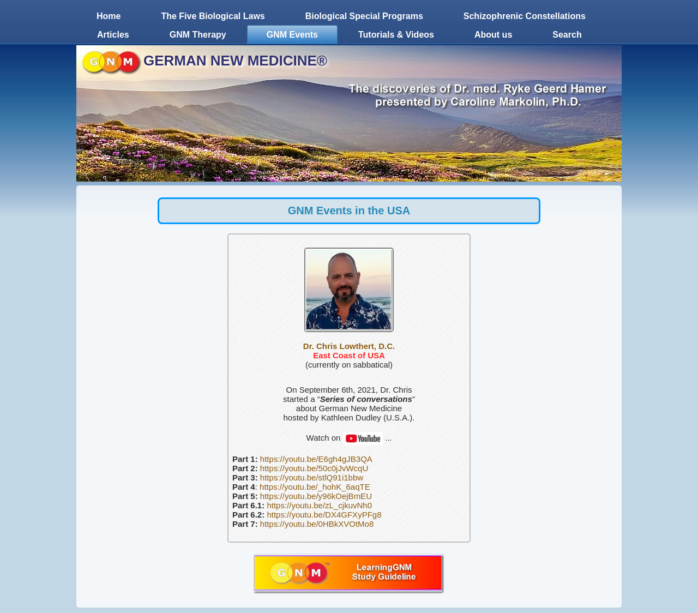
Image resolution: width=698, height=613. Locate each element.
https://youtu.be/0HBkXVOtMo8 (317, 523)
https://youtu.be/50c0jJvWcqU (314, 468)
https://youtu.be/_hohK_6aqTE (315, 486)
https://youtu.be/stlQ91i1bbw (311, 477)
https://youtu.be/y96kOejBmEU (316, 496)
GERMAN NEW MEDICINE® (235, 60)
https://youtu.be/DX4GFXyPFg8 (324, 514)
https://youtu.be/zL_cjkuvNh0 (319, 505)
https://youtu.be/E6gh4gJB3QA (316, 459)
